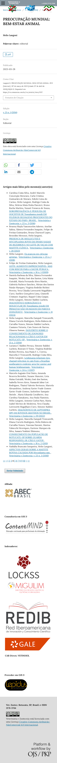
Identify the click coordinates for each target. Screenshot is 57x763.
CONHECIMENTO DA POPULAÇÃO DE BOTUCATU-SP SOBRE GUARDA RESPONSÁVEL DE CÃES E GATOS (28, 437)
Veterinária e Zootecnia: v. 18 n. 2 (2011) (28, 443)
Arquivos (17, 10)
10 (24, 460)
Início (5, 10)
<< (4, 460)
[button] (9, 165)
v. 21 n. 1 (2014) (31, 10)
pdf (9, 54)
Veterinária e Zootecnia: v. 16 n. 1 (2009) (28, 272)
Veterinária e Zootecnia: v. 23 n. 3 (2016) (29, 455)
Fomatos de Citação (14, 97)
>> (29, 460)
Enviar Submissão (15, 470)
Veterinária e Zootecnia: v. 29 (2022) (27, 416)
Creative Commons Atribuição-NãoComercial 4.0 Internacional (27, 150)
